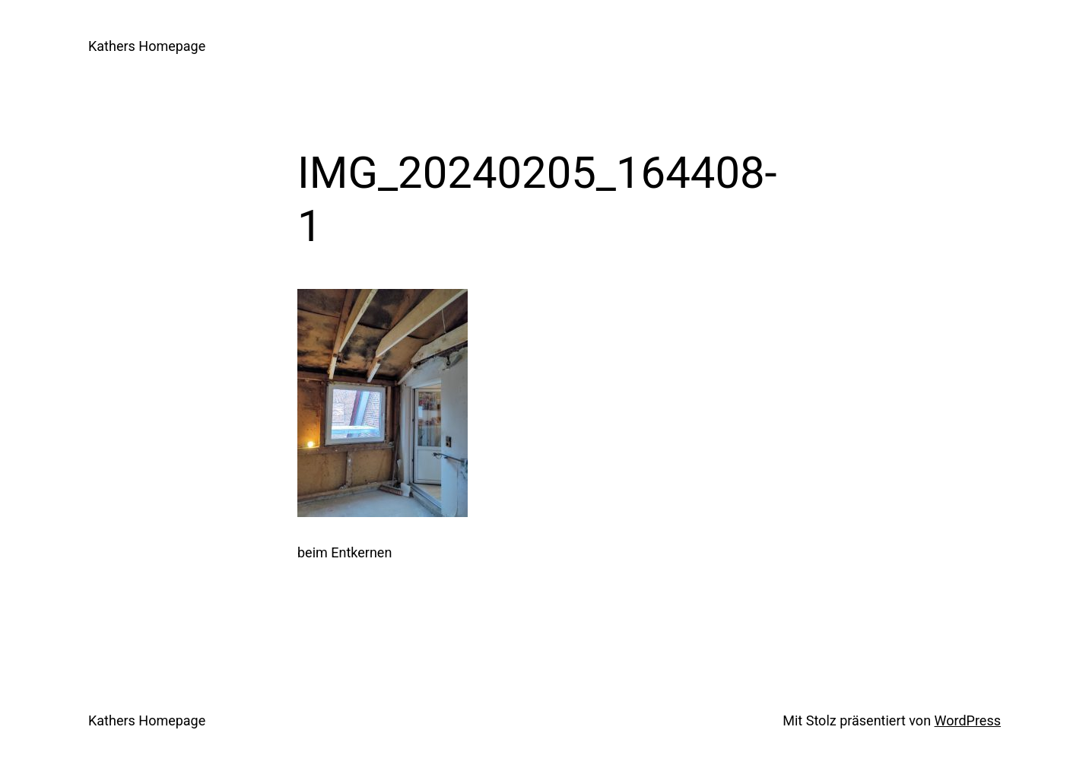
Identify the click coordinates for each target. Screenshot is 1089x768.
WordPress (968, 720)
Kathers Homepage (146, 46)
